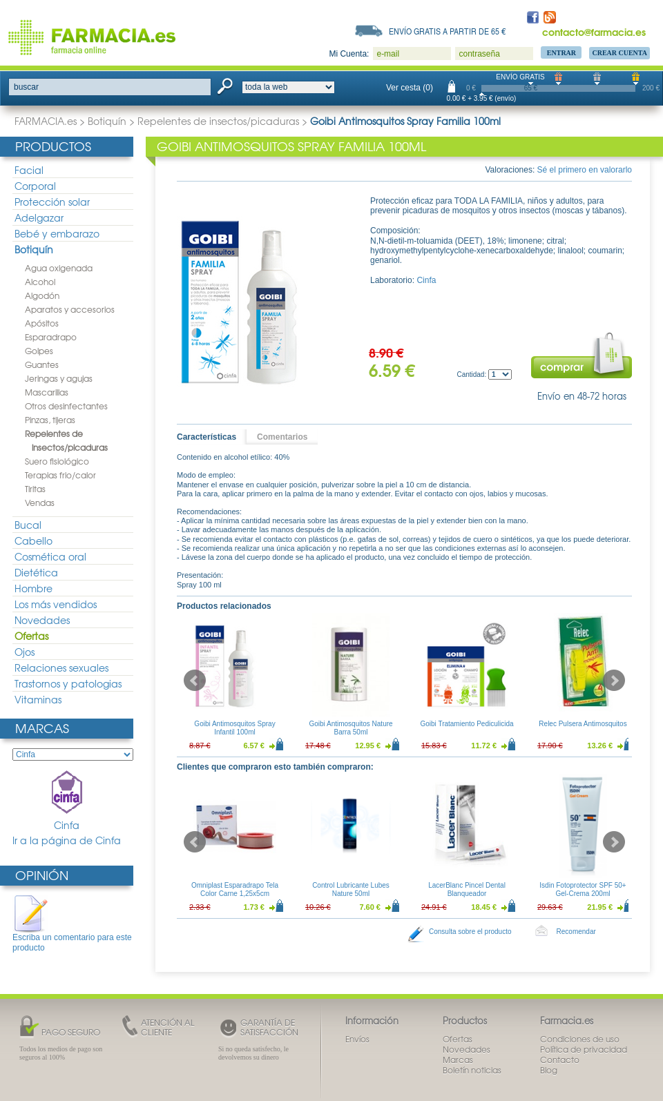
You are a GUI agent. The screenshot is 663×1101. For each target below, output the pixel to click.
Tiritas (35, 489)
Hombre (33, 588)
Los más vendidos (56, 604)
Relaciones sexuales (61, 667)
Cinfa (67, 801)
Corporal (35, 186)
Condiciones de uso (579, 1039)
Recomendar (576, 931)
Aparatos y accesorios (70, 309)
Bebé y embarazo (57, 233)
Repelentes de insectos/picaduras (218, 121)
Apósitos (42, 323)
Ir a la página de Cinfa (66, 840)
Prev (195, 681)
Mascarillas (46, 392)
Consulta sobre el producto (470, 931)
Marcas (42, 728)
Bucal (28, 525)
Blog (548, 1070)
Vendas (40, 502)
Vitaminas (38, 699)
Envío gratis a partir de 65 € (447, 31)
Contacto (559, 1059)
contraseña (479, 54)
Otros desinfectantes (66, 406)
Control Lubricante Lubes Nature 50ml (351, 889)
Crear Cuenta (619, 53)
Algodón (42, 295)
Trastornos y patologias (68, 683)
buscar (26, 87)
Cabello (33, 540)
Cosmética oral (50, 556)
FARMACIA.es (46, 121)
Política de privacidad (583, 1049)
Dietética (36, 572)
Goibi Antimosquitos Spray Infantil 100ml (234, 728)
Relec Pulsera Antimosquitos (582, 724)
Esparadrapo (51, 337)
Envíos (357, 1039)
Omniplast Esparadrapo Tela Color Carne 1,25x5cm (234, 889)
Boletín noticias (472, 1070)
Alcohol (40, 281)
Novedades (42, 620)
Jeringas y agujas (59, 378)
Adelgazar (39, 217)
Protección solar (52, 201)
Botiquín (107, 121)
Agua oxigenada (59, 268)
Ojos (25, 652)
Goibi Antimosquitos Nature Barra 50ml (350, 728)
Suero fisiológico (57, 461)
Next (614, 681)
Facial (29, 170)
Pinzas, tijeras (50, 419)
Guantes (42, 364)
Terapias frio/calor (60, 475)
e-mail (387, 54)
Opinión (41, 875)
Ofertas (31, 636)
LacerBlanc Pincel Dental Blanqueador (467, 889)
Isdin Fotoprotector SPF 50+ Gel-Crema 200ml (582, 889)
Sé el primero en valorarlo (584, 170)
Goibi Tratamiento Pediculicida (466, 724)
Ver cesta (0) (409, 87)
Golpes (39, 350)
